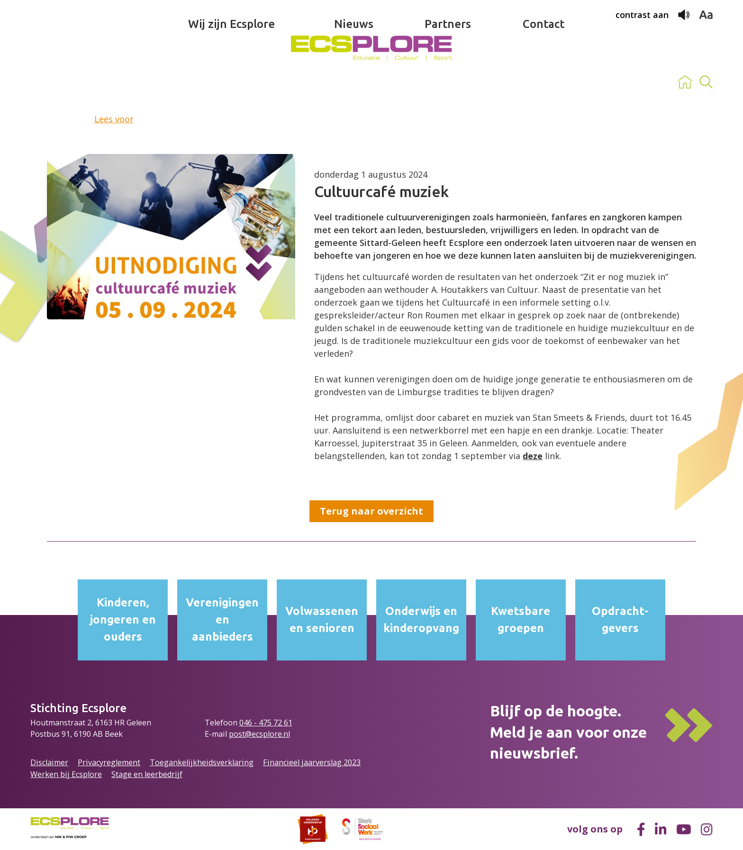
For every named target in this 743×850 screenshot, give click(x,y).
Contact (543, 82)
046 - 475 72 (261, 722)
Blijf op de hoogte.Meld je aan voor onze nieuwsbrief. (568, 732)
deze (533, 455)
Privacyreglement (109, 762)
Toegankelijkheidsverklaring (202, 762)
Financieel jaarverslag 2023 (312, 762)
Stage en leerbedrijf (146, 774)
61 (288, 722)
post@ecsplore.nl (259, 734)
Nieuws (353, 82)
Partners (448, 82)
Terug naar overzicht (371, 511)
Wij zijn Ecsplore (231, 82)
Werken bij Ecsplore (66, 774)
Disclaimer (49, 762)
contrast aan (642, 14)
